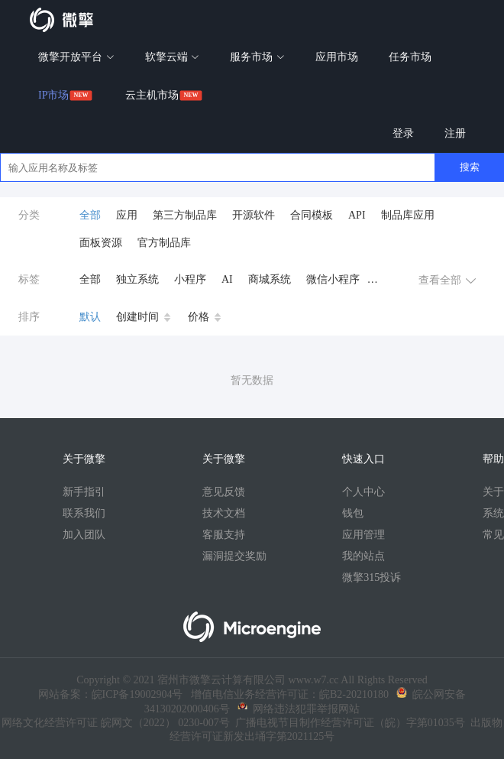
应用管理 (363, 534)
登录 (403, 133)
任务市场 (410, 57)
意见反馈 (223, 492)
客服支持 (223, 534)
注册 (455, 133)
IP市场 (53, 95)
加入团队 (84, 534)
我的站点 (363, 556)
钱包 (352, 513)
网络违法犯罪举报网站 (298, 709)
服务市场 (257, 57)
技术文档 (223, 513)
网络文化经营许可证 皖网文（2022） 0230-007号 (116, 722)
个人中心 (363, 492)
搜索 (470, 167)
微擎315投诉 (371, 577)
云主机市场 (152, 95)
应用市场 (336, 57)
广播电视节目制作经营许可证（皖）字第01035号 (347, 722)
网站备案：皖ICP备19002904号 (110, 694)
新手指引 (84, 492)
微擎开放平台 (76, 57)
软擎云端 (172, 57)
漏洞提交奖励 (234, 556)
